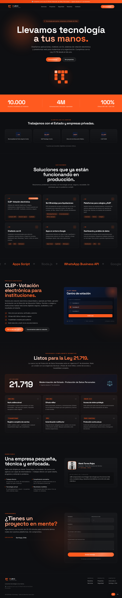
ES (113, 594)
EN (117, 594)
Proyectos (52, 6)
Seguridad (61, 6)
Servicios (44, 6)
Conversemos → (108, 6)
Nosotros (69, 6)
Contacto (77, 6)
